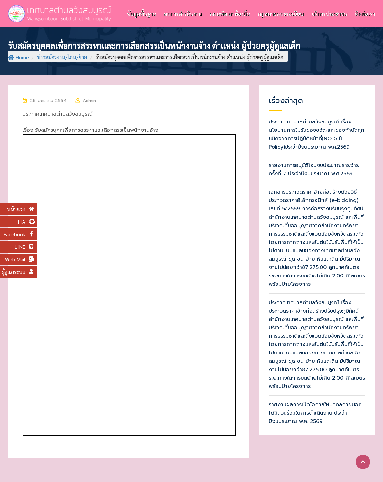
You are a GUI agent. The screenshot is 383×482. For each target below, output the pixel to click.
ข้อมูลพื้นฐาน (141, 13)
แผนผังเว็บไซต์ (354, 467)
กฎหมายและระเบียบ (281, 13)
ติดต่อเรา (365, 13)
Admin (89, 100)
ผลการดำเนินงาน (183, 13)
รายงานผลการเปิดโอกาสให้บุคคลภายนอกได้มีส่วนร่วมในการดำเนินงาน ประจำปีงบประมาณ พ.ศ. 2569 (315, 413)
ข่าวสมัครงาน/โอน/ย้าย (62, 57)
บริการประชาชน (329, 13)
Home (18, 57)
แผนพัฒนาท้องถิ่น (230, 13)
